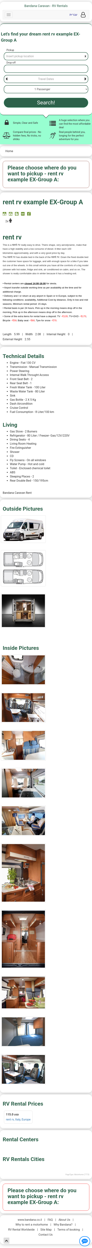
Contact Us (45, 1234)
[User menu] (83, 15)
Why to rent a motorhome (31, 1224)
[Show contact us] (84, 1241)
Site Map (46, 1229)
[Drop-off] (46, 69)
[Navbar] (9, 15)
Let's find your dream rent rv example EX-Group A (40, 37)
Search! (46, 102)
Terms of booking (68, 1229)
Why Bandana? (63, 1224)
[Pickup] (46, 56)
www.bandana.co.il (30, 1219)
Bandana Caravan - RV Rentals (46, 6)
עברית (73, 14)
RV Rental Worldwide (21, 1229)
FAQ (50, 1219)
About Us (64, 1219)
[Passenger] (46, 89)
